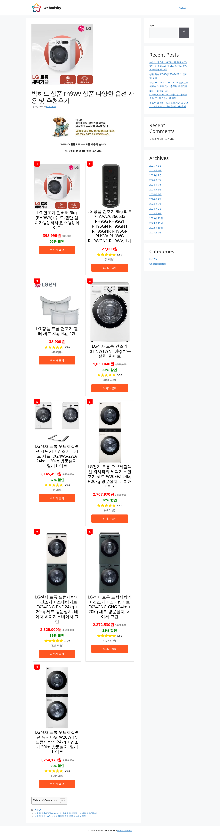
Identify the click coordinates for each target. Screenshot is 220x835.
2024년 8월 (155, 180)
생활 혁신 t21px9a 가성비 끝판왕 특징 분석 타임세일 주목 (60, 816)
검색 (151, 25)
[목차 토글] (61, 800)
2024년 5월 (155, 194)
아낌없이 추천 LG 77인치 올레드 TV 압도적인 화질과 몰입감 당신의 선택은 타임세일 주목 (168, 66)
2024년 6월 (155, 189)
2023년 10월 (156, 227)
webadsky (52, 7)
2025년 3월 (155, 165)
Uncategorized (157, 263)
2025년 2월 (155, 170)
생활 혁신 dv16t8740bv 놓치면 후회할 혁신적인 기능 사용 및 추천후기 (66, 813)
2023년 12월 (156, 218)
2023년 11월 (156, 223)
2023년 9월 (155, 232)
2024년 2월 (155, 208)
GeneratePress (124, 830)
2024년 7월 (155, 184)
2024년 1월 (155, 213)
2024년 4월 (155, 199)
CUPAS (182, 7)
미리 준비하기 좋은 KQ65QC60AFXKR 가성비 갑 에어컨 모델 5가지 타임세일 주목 (168, 94)
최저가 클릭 (57, 250)
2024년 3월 (155, 203)
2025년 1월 (155, 175)
